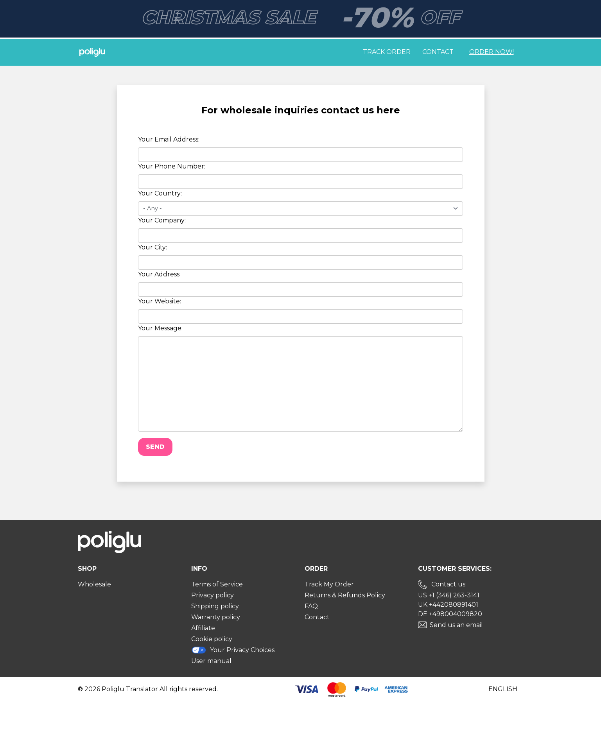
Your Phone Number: (171, 166)
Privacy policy (212, 595)
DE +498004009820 (450, 614)
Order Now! (491, 52)
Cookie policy (211, 639)
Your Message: (160, 328)
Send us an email (456, 625)
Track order (387, 52)
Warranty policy (215, 617)
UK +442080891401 (448, 604)
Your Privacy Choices (233, 650)
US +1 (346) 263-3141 (448, 595)
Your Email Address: (168, 139)
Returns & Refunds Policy (345, 595)
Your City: (152, 247)
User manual (211, 661)
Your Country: (160, 193)
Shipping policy (215, 606)
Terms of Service (217, 584)
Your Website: (159, 301)
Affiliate (203, 628)
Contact (438, 52)
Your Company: (162, 220)
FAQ (311, 606)
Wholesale (94, 584)
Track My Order (329, 584)
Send (155, 446)
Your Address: (159, 274)
